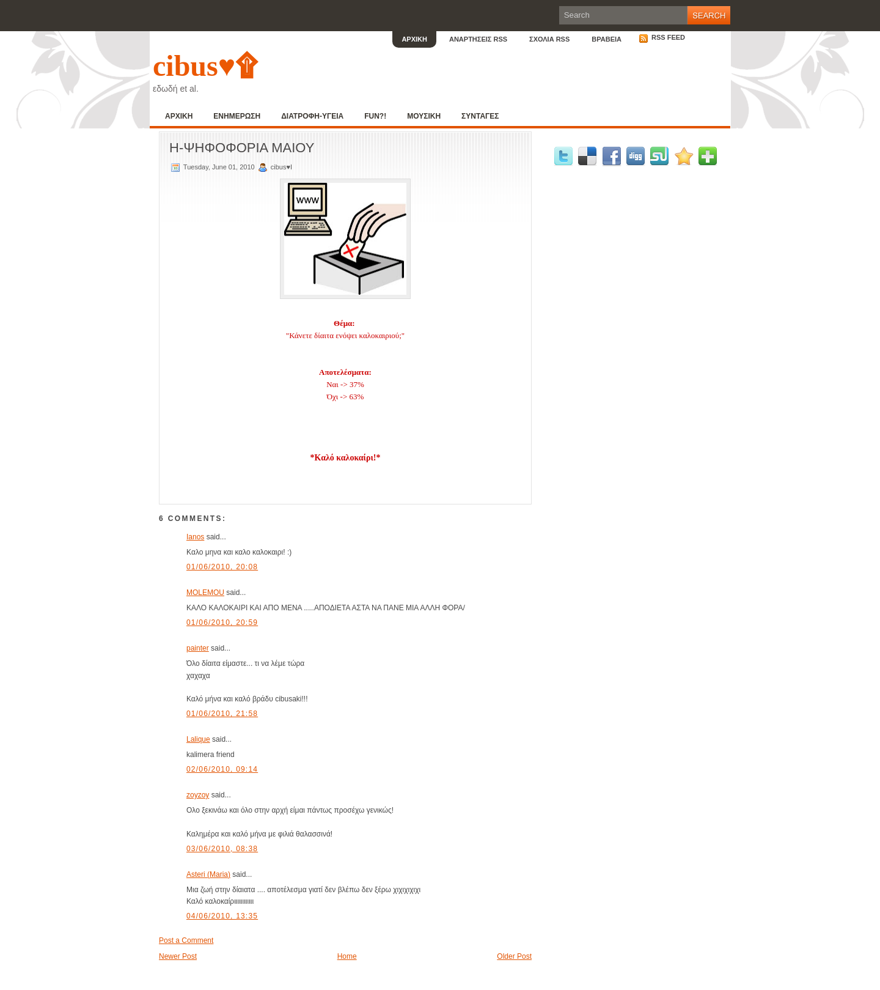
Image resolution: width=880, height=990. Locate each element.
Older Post (514, 956)
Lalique (198, 739)
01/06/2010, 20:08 (222, 567)
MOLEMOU (205, 592)
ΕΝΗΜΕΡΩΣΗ (236, 116)
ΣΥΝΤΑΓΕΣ (480, 116)
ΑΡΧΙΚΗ (414, 39)
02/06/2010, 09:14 (222, 769)
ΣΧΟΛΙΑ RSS (549, 39)
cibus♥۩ (205, 66)
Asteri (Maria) (208, 874)
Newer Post (178, 956)
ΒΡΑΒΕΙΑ (607, 39)
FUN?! (375, 116)
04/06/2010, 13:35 (222, 916)
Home (347, 956)
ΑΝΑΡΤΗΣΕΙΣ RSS (478, 39)
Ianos (195, 537)
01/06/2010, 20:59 (222, 622)
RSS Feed (662, 37)
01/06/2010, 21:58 (222, 713)
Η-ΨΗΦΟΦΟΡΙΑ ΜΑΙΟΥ (241, 147)
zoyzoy (197, 795)
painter (197, 648)
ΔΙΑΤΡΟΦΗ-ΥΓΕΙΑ (312, 116)
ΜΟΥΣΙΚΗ (424, 116)
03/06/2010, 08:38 (222, 848)
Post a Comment (186, 940)
